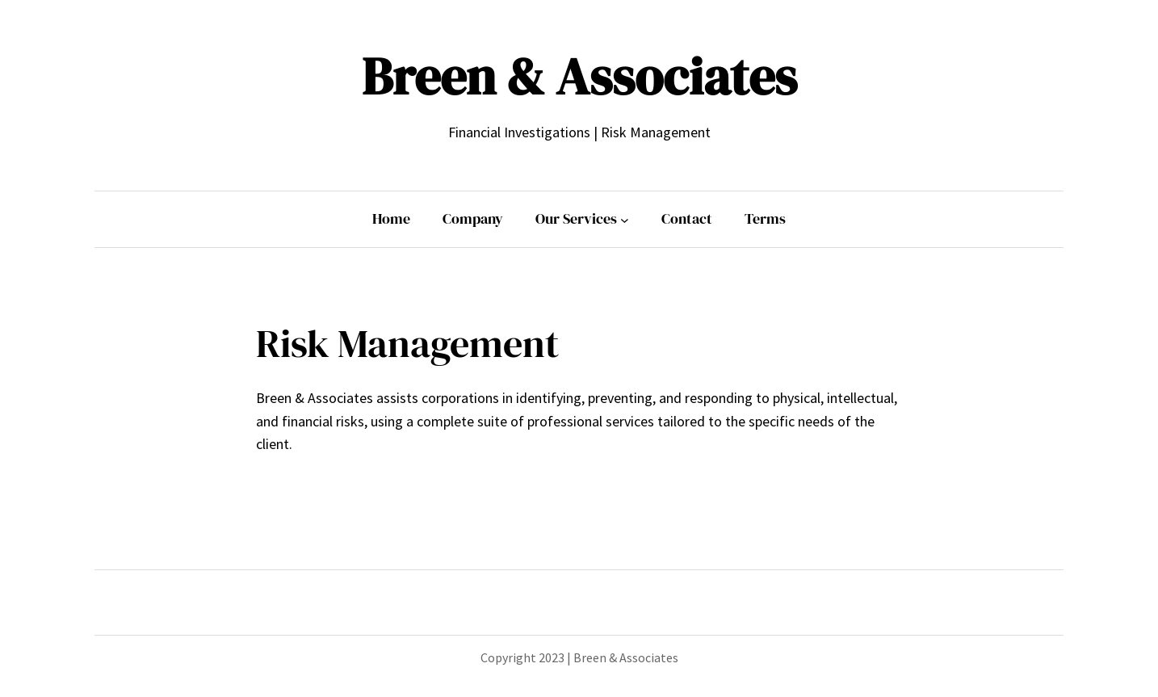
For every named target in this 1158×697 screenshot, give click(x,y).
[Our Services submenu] (624, 219)
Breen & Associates (579, 76)
